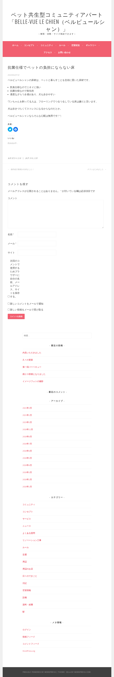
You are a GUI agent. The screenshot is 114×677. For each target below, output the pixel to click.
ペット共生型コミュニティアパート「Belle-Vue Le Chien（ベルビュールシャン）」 (57, 21)
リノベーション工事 (32, 540)
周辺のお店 (28, 568)
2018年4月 (27, 465)
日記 (25, 583)
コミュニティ (47, 45)
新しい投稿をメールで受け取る (26, 309)
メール (12, 243)
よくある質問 (29, 533)
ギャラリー (91, 45)
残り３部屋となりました (34, 374)
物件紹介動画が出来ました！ (21, 169)
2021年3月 (27, 408)
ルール (62, 45)
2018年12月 (28, 429)
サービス (27, 518)
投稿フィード (29, 636)
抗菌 (36, 158)
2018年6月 (27, 450)
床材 (31, 158)
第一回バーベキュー (32, 367)
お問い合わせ (64, 52)
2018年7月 (27, 443)
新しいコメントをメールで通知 (26, 303)
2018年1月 (27, 486)
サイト (11, 252)
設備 (19, 158)
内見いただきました (32, 352)
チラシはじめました (96, 169)
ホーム (15, 45)
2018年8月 (27, 436)
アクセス (48, 52)
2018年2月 (27, 479)
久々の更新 (28, 359)
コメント (12, 198)
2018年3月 (27, 472)
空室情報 (27, 590)
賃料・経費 (28, 604)
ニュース (27, 526)
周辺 (25, 561)
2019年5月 (27, 422)
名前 (11, 234)
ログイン (27, 629)
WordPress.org (29, 651)
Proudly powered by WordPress (39, 672)
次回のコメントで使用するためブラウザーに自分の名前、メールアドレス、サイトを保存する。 (15, 278)
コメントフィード (31, 643)
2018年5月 (27, 458)
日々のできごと (30, 576)
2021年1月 (27, 415)
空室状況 (75, 45)
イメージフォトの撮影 (33, 381)
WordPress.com (82, 672)
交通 (25, 554)
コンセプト (29, 45)
